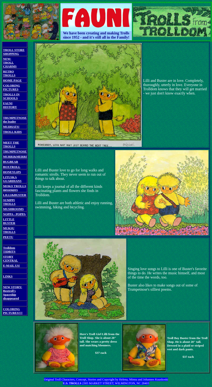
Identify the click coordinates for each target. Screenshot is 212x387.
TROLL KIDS (12, 132)
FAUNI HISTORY (10, 105)
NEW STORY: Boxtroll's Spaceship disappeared (12, 292)
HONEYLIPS (12, 172)
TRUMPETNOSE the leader (14, 119)
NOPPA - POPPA (14, 214)
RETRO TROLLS (9, 73)
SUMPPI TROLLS (9, 202)
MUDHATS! (11, 126)
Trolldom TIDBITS (9, 249)
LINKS (7, 276)
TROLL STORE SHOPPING (14, 51)
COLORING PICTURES (11, 87)
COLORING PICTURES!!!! (12, 311)
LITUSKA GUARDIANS (12, 179)
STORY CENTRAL (10, 258)
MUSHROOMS (13, 209)
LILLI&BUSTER (14, 195)
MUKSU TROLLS (9, 230)
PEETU (8, 237)
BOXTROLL (11, 167)
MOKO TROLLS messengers (14, 188)
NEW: (7, 59)
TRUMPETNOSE (14, 151)
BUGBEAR (10, 161)
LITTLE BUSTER (9, 221)
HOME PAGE (12, 80)
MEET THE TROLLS (11, 144)
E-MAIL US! (11, 265)
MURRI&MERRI (15, 156)
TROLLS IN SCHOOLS (11, 96)
